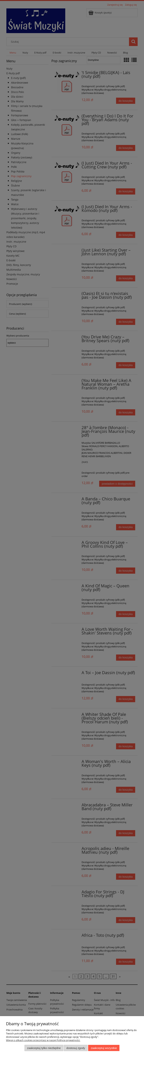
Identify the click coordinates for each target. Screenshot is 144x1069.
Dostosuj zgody (75, 1048)
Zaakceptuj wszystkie (104, 1048)
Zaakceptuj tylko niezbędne (44, 1048)
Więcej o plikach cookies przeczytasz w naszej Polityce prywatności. (43, 1040)
